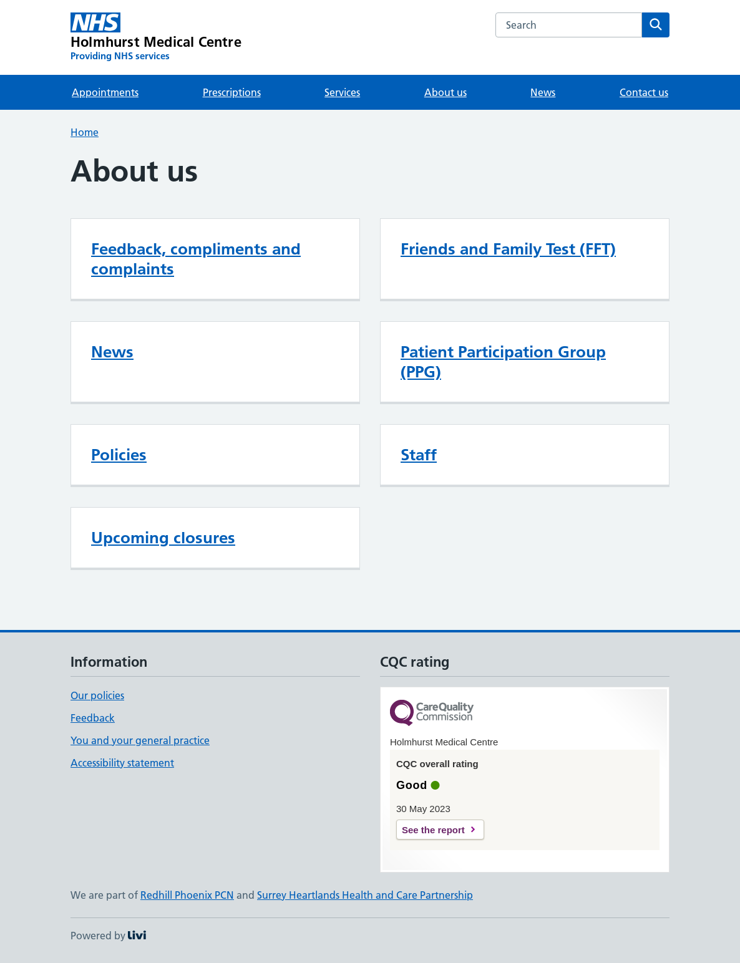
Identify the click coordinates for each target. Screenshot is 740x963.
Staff (419, 455)
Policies (119, 455)
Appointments (105, 92)
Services (342, 92)
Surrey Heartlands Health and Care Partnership (365, 895)
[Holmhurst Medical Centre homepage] (156, 37)
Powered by (108, 935)
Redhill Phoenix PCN (187, 895)
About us (445, 92)
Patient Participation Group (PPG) (503, 362)
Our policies (97, 695)
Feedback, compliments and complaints (196, 259)
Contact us (644, 92)
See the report (433, 830)
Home (85, 132)
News (542, 92)
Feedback (93, 718)
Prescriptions (232, 92)
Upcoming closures (163, 538)
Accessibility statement (122, 763)
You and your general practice (140, 740)
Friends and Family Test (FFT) (508, 249)
